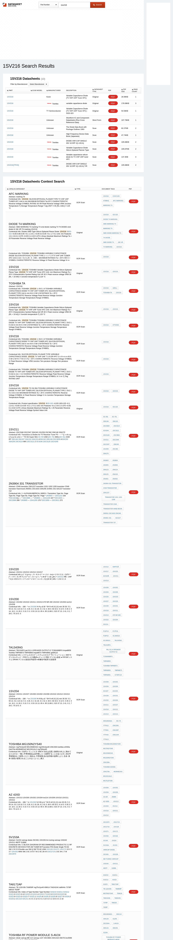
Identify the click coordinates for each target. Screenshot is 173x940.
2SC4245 (54, 430)
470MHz (106, 201)
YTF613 (106, 671)
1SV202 (114, 552)
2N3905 (24, 476)
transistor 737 (109, 492)
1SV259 (106, 434)
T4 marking (116, 236)
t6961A (106, 791)
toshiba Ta (107, 285)
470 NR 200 (116, 574)
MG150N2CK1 (108, 882)
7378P (115, 794)
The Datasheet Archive (12, 5)
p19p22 (106, 591)
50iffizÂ (115, 535)
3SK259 (12, 430)
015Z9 (11, 794)
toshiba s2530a (109, 689)
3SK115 (106, 815)
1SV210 (106, 570)
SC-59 (41, 425)
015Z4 (18, 792)
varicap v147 (108, 832)
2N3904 (37, 474)
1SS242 (106, 767)
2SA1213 (58, 472)
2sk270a (106, 693)
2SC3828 (57, 427)
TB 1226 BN (118, 784)
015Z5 (32, 792)
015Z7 (59, 792)
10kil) (114, 281)
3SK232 (35, 427)
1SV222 (106, 577)
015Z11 (60, 788)
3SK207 (21, 427)
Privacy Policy (59, 931)
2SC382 (114, 434)
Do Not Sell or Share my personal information (85, 931)
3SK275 (106, 438)
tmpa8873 (117, 615)
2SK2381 (115, 660)
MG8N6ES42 (117, 693)
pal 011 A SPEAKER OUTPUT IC (113, 603)
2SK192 (114, 847)
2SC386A (120, 832)
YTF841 (106, 663)
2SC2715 (51, 758)
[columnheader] (17, 90)
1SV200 (33, 567)
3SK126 (106, 808)
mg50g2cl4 (116, 867)
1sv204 (114, 639)
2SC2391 (115, 856)
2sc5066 (106, 839)
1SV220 (114, 539)
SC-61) (62, 425)
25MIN (113, 713)
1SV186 (121, 853)
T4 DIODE (106, 233)
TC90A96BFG (108, 608)
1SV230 (106, 566)
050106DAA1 (107, 656)
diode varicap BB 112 (111, 828)
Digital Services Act (112, 931)
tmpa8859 (119, 608)
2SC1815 (13, 474)
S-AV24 (115, 811)
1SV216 (106, 197)
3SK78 (115, 836)
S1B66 (113, 770)
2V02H (113, 748)
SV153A (106, 752)
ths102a (116, 874)
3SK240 (43, 427)
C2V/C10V (115, 197)
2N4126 (114, 455)
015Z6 (45, 792)
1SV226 (106, 759)
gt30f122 (117, 619)
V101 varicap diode (111, 843)
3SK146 (15, 427)
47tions (115, 318)
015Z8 (66, 792)
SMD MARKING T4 (109, 222)
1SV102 (114, 745)
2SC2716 (106, 737)
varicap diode (109, 756)
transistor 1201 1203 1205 (113, 473)
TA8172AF (106, 784)
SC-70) (51, 425)
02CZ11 (25, 794)
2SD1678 (106, 874)
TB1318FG (107, 598)
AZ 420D (106, 717)
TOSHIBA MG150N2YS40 (112, 674)
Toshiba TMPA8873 (110, 611)
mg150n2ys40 (108, 685)
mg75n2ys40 (108, 678)
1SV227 (106, 563)
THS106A (106, 885)
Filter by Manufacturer (18, 84)
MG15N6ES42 (108, 682)
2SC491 (121, 756)
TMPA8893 (107, 615)
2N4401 (106, 459)
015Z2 (11, 790)
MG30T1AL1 (107, 871)
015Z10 (53, 788)
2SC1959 (46, 476)
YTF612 (106, 660)
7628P (114, 798)
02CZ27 (117, 488)
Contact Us (126, 931)
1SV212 (60, 543)
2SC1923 (59, 474)
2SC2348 (115, 427)
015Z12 (66, 788)
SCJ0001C (106, 594)
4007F (105, 770)
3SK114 (118, 804)
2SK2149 (115, 667)
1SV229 (114, 563)
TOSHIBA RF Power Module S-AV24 (113, 824)
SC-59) (105, 409)
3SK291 (114, 815)
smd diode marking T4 (112, 229)
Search (97, 5)
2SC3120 (46, 430)
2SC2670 (12, 760)
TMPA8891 (107, 619)
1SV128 (49, 756)
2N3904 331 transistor (112, 462)
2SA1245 (46, 474)
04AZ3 (105, 853)
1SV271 (56, 756)
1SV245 (106, 856)
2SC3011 (55, 476)
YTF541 (119, 882)
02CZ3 (113, 853)
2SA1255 (33, 476)
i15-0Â (105, 713)
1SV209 (114, 555)
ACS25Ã (106, 542)
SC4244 (106, 420)
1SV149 (106, 847)
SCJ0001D (115, 591)
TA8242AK (115, 791)
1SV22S (114, 559)
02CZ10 (19, 794)
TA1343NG (117, 594)
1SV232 (106, 639)
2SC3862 (116, 424)
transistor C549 (110, 477)
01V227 (105, 632)
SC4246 (39, 430)
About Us (136, 931)
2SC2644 (106, 811)
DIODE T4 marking (110, 218)
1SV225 (106, 559)
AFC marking (117, 201)
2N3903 (49, 472)
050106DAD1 (107, 804)
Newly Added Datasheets (42, 931)
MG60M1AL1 (107, 878)
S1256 (105, 819)
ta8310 (105, 798)
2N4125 (106, 455)
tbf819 (106, 867)
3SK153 (28, 427)
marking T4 (107, 205)
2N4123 (106, 451)
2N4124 (114, 451)
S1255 (114, 808)
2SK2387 (115, 663)
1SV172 (63, 756)
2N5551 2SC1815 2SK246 (112, 484)
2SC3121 (30, 430)
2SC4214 (19, 430)
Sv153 (114, 752)
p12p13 (106, 587)
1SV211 (106, 427)
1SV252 (15, 758)
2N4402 (114, 459)
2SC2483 (115, 863)
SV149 (105, 748)
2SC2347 (106, 431)
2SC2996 (12, 476)
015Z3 (48, 790)
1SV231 (114, 566)
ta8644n (106, 794)
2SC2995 (27, 474)
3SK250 (65, 427)
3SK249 (49, 427)
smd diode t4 (119, 233)
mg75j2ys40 (107, 700)
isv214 (105, 581)
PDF (113, 97)
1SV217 (106, 539)
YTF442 (106, 667)
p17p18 (114, 587)
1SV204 (106, 555)
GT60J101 (118, 871)
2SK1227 (106, 470)
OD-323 (114, 214)
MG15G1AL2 (107, 696)
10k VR (105, 236)
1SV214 (114, 650)
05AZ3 (105, 860)
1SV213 (106, 546)
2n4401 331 (107, 488)
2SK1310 (106, 836)
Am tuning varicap (110, 763)
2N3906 (114, 448)
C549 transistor (110, 466)
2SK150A (120, 685)
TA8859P (106, 787)
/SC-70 (117, 656)
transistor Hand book (112, 481)
